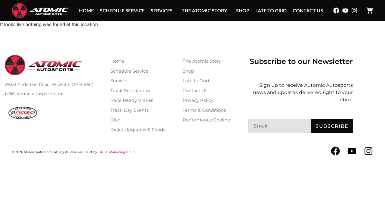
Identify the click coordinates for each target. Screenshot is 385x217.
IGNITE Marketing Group (117, 152)
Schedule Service (122, 10)
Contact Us (308, 10)
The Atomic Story (206, 11)
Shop (242, 10)
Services (163, 11)
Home (86, 10)
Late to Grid (271, 10)
